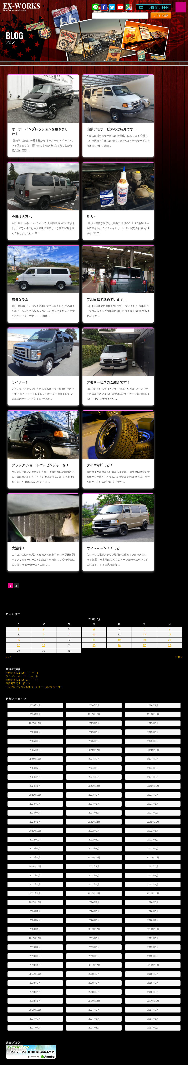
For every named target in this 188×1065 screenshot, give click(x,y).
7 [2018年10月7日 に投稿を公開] (169, 447)
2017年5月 (152, 836)
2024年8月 (152, 576)
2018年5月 (152, 800)
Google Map (129, 7)
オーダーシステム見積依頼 (85, 993)
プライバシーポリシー (21, 975)
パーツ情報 (136, 959)
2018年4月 (35, 809)
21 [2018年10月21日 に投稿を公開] (169, 457)
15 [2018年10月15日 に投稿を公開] (18, 457)
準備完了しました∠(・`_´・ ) (22, 497)
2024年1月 (35, 603)
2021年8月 (152, 684)
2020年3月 (94, 738)
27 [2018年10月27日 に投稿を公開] (144, 463)
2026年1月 (35, 532)
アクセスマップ (18, 964)
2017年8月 (152, 827)
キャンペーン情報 (80, 959)
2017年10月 (35, 827)
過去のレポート (18, 993)
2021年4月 (35, 702)
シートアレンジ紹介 (20, 1022)
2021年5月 (152, 693)
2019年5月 (152, 764)
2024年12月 (94, 568)
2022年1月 (35, 675)
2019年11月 (153, 747)
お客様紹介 (76, 1016)
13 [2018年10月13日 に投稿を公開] (144, 452)
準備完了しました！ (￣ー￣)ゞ (23, 490)
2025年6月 (94, 550)
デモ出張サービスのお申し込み (26, 999)
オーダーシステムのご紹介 (85, 987)
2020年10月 (35, 720)
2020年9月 (94, 720)
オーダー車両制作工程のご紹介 (87, 1004)
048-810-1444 (158, 7)
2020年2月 (152, 738)
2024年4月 (35, 594)
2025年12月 (94, 532)
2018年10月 (35, 791)
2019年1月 (35, 783)
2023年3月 (94, 630)
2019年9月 (94, 756)
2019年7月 (35, 764)
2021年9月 (94, 684)
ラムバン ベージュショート (22, 494)
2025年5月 (152, 550)
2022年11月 (153, 639)
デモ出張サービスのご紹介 (24, 987)
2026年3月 (94, 523)
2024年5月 (152, 585)
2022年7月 (35, 657)
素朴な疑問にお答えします (24, 1027)
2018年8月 (152, 791)
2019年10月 (35, 756)
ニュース (75, 953)
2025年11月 (153, 532)
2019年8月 (152, 756)
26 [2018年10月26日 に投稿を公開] (119, 463)
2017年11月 (153, 818)
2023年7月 (35, 621)
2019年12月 (94, 747)
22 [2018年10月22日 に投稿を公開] (18, 463)
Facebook (104, 7)
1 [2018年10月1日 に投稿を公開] (18, 447)
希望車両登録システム (142, 970)
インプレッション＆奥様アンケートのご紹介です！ (34, 504)
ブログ (73, 964)
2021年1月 (35, 711)
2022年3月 (94, 666)
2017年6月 (94, 836)
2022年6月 (94, 657)
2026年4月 (35, 523)
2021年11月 (153, 675)
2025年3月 (94, 559)
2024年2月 (152, 594)
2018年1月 (35, 818)
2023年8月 (152, 612)
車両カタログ (16, 1016)
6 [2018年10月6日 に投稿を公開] (144, 447)
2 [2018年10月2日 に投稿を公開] (43, 447)
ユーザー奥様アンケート (83, 1033)
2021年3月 (94, 702)
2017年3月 (94, 845)
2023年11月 (153, 603)
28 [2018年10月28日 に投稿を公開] (169, 463)
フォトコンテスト (80, 1039)
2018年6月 (94, 800)
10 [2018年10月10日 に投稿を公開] (68, 452)
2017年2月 (152, 845)
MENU (181, 7)
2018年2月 (152, 809)
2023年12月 (94, 603)
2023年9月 (94, 612)
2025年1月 (35, 568)
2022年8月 (152, 648)
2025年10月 (35, 541)
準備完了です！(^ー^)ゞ (19, 501)
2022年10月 (35, 648)
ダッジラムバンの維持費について (28, 1039)
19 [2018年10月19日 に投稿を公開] (119, 457)
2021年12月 (94, 675)
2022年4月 (35, 666)
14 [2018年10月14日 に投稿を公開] (169, 452)
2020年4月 (35, 738)
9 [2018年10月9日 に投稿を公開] (43, 452)
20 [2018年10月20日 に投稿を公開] (144, 457)
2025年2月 (152, 559)
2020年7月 (35, 729)
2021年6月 (94, 693)
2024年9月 (94, 576)
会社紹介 (14, 959)
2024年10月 (35, 576)
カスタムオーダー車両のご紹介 (87, 999)
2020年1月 (35, 747)
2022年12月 (94, 639)
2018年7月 (35, 800)
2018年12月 (94, 783)
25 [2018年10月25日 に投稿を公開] (94, 463)
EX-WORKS (28, 7)
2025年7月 (35, 550)
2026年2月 (152, 523)
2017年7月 (35, 836)
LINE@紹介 (76, 970)
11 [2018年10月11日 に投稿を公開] (94, 452)
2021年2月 (152, 702)
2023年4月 (35, 630)
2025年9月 (94, 541)
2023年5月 (152, 621)
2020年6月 (94, 729)
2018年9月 (94, 791)
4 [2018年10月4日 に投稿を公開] (94, 447)
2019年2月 (152, 773)
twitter (112, 7)
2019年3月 (94, 773)
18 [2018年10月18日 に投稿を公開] (94, 457)
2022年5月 (152, 657)
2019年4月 (35, 773)
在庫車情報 (136, 953)
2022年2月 (152, 666)
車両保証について (140, 964)
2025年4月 (35, 559)
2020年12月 (94, 711)
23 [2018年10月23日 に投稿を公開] (43, 463)
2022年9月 (94, 648)
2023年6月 (94, 621)
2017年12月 (94, 818)
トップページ (16, 953)
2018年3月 (94, 809)
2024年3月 (94, 594)
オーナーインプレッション (85, 1022)
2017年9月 (94, 827)
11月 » (178, 474)
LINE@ (95, 7)
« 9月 (9, 474)
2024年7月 (35, 585)
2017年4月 (35, 845)
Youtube (120, 7)
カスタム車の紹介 (140, 993)
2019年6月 (94, 764)
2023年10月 (35, 612)
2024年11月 (153, 568)
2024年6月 (94, 585)
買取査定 (135, 975)
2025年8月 (152, 541)
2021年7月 (35, 693)
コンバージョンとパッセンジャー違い (30, 1033)
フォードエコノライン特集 (145, 987)
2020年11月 (153, 711)
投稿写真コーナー (80, 1027)
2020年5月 (152, 729)
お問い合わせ (16, 970)
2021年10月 (35, 684)
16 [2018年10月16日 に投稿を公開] (43, 457)
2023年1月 (35, 639)
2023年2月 (152, 630)
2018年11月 (153, 783)
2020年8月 (152, 720)
